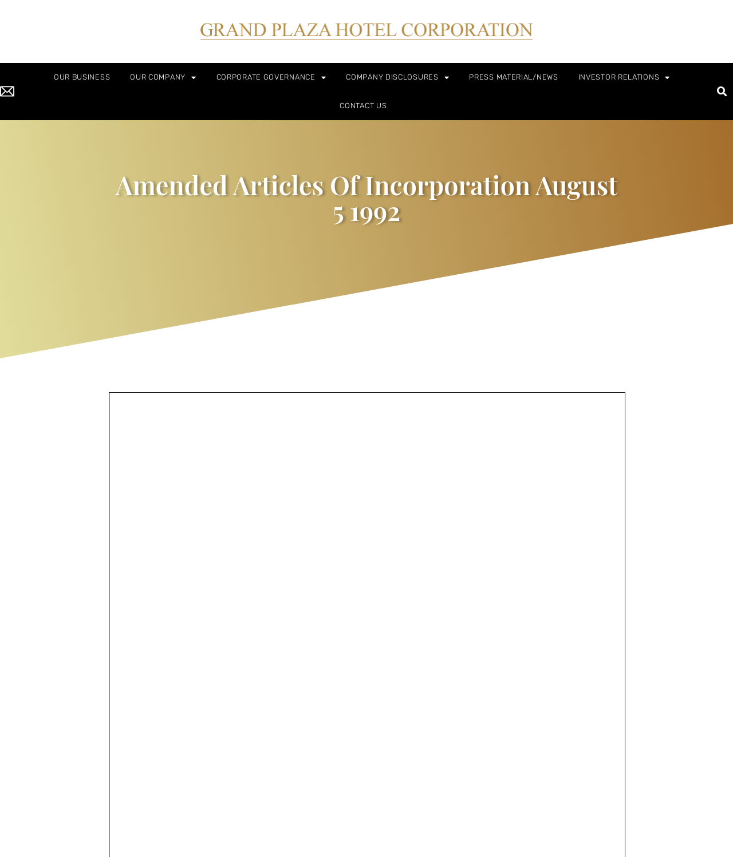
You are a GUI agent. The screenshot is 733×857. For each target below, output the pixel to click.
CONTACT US (363, 105)
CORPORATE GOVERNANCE (271, 77)
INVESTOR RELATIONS (624, 77)
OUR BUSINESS (82, 77)
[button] (722, 92)
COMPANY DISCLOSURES (397, 77)
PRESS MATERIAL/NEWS (513, 77)
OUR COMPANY (163, 77)
